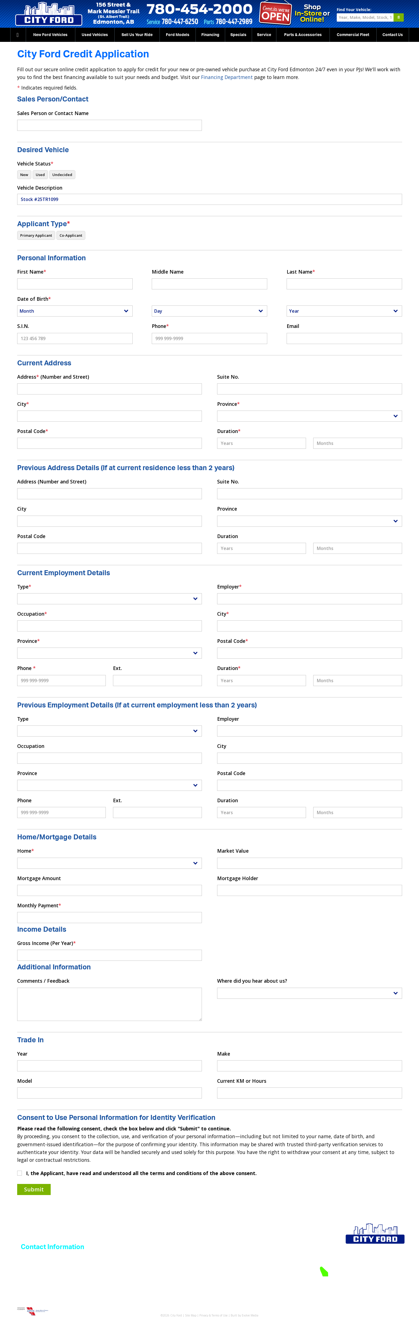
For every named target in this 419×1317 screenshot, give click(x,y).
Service (264, 35)
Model (24, 1080)
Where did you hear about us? (252, 980)
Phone (160, 326)
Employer (229, 586)
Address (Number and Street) (53, 376)
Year (22, 1053)
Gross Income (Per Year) (46, 943)
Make (223, 1053)
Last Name (301, 271)
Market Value (233, 850)
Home (25, 850)
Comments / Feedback (43, 980)
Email (293, 326)
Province (228, 404)
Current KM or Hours (241, 1080)
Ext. (117, 668)
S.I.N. (23, 326)
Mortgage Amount (39, 878)
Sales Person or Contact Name (53, 113)
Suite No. (228, 376)
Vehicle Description (39, 187)
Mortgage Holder (237, 878)
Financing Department (227, 77)
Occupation (32, 613)
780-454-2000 (377, 1271)
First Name (31, 271)
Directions (396, 1280)
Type (24, 586)
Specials (238, 35)
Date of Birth (34, 299)
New (50, 35)
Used (95, 35)
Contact (392, 35)
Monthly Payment (39, 905)
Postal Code (32, 431)
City (23, 404)
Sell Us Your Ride (137, 35)
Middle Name (168, 271)
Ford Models (177, 35)
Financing (210, 35)
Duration (229, 431)
